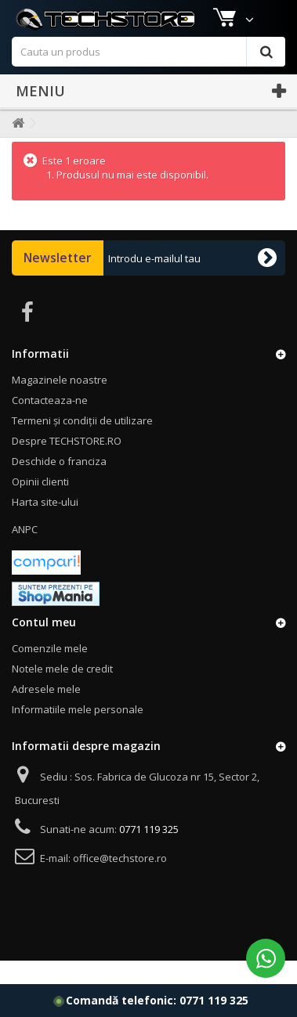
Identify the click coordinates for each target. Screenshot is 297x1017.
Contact (184, 13)
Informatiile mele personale (77, 733)
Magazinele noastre (62, 13)
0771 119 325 (213, 1000)
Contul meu (44, 645)
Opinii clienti (40, 505)
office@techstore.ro (120, 882)
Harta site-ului (45, 525)
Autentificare (253, 13)
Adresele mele (46, 712)
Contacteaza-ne (50, 424)
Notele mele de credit (62, 692)
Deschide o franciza (59, 485)
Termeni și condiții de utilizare (82, 444)
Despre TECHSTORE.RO (66, 464)
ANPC (25, 553)
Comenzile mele (50, 672)
